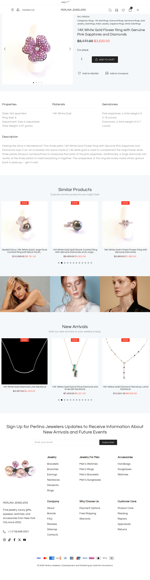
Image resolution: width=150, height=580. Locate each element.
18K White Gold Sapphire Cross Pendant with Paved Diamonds (24, 388)
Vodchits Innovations (103, 565)
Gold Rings (90, 24)
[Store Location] (12, 9)
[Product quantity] (82, 59)
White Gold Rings (133, 24)
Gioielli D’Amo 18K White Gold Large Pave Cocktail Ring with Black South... (75, 251)
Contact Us (28, 10)
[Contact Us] (18, 9)
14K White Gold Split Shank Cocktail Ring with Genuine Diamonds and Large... (125, 251)
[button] (14, 10)
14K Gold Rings (101, 21)
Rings (91, 21)
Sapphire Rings (117, 24)
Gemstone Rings (132, 21)
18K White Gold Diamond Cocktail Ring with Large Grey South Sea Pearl (24, 251)
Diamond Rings (116, 21)
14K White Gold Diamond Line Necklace (75, 387)
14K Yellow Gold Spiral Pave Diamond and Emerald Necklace (125, 388)
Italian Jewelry (102, 24)
